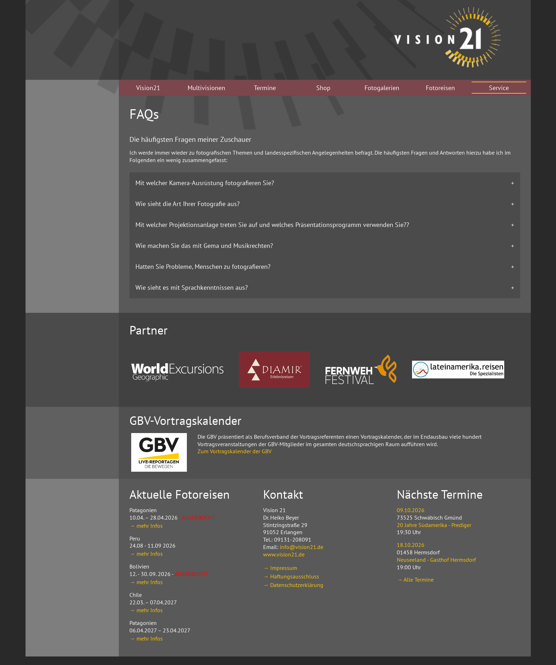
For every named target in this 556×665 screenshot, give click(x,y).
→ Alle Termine (415, 579)
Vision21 (148, 88)
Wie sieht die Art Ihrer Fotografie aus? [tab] (187, 204)
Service (499, 88)
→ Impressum (280, 567)
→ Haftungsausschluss (291, 576)
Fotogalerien (382, 88)
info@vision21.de (301, 546)
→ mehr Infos (146, 525)
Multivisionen (206, 88)
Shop (323, 88)
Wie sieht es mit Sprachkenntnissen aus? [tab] (191, 287)
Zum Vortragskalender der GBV (235, 451)
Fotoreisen (440, 88)
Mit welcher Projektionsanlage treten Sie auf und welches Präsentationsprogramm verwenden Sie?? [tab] (272, 225)
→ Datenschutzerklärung (293, 584)
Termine (265, 88)
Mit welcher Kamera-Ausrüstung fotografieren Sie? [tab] (204, 183)
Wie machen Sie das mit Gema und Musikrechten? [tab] (204, 246)
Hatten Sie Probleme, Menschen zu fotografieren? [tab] (203, 266)
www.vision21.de (284, 554)
